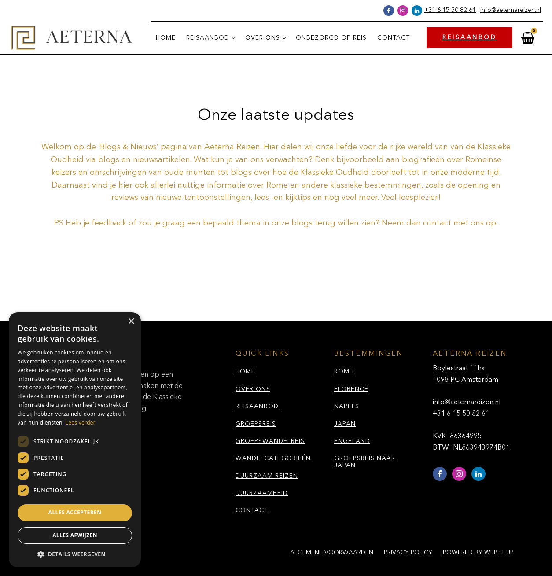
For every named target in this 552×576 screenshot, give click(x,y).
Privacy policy (408, 553)
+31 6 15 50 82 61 (450, 10)
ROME (343, 372)
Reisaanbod (207, 38)
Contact (393, 38)
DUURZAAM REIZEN (267, 476)
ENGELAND (352, 441)
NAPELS (346, 406)
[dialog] (75, 439)
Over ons (262, 38)
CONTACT (252, 510)
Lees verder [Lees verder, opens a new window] (81, 422)
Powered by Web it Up (478, 553)
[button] (75, 554)
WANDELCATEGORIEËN (273, 458)
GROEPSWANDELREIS (270, 441)
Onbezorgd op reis (331, 38)
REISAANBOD (469, 37)
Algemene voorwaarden (331, 553)
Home (166, 38)
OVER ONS (253, 389)
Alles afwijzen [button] (74, 535)
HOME (245, 372)
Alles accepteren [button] (75, 512)
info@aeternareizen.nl (510, 10)
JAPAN (345, 424)
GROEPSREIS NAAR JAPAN (364, 461)
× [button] (131, 321)
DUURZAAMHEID (262, 493)
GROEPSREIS (256, 424)
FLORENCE (351, 389)
